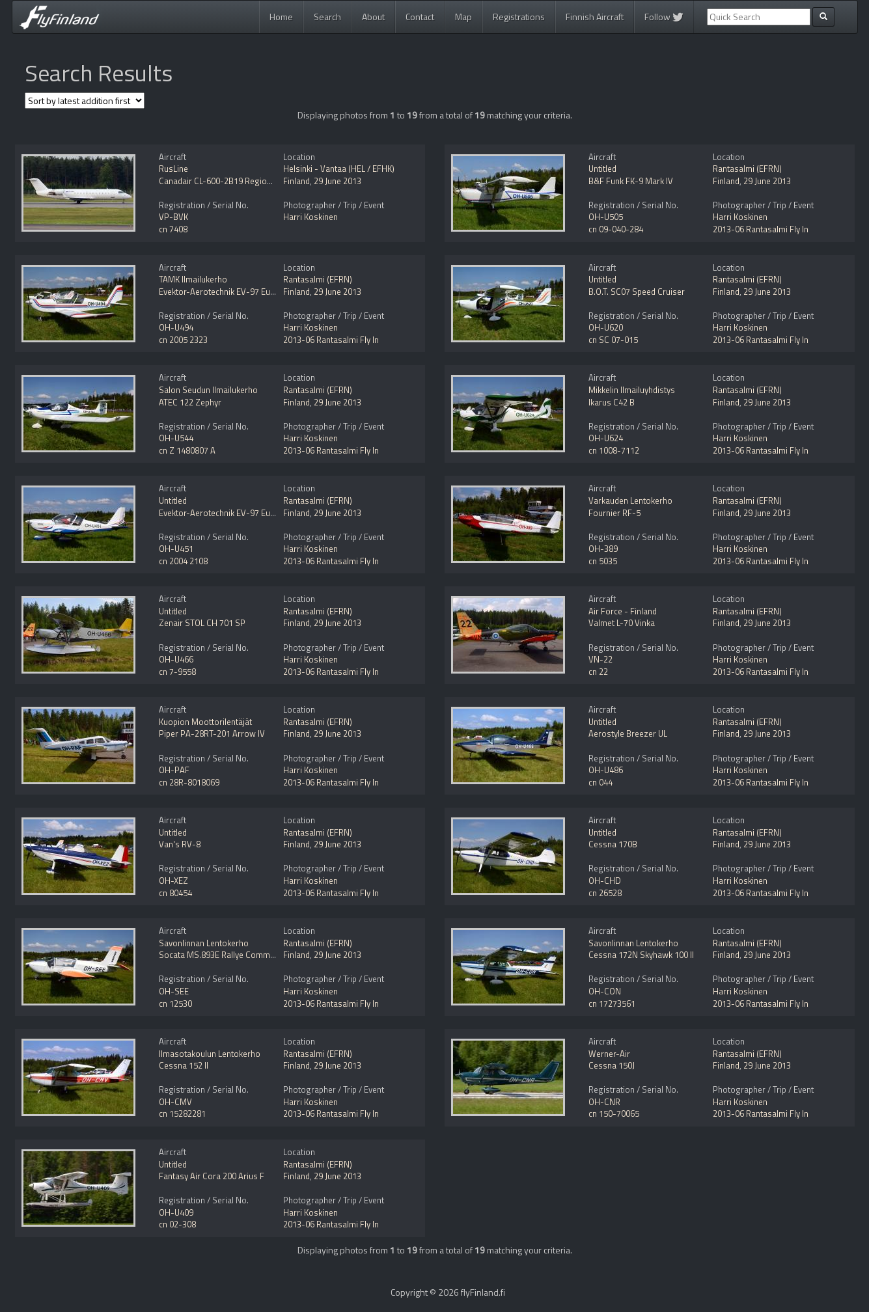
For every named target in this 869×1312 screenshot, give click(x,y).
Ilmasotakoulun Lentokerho (209, 1053)
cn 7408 (173, 229)
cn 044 (600, 782)
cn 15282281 (182, 1113)
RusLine (173, 168)
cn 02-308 (177, 1224)
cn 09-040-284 (615, 229)
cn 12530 (175, 1003)
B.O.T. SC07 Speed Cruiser (636, 291)
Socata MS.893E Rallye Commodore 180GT (238, 954)
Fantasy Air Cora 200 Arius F (211, 1175)
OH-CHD (604, 880)
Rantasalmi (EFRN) (747, 168)
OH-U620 (605, 327)
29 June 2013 (337, 180)
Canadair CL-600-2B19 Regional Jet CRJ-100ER (245, 180)
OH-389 (603, 548)
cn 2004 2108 (183, 560)
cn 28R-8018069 (189, 782)
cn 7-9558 (177, 671)
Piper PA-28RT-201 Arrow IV (212, 733)
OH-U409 (176, 1212)
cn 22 (598, 671)
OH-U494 (176, 327)
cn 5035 (602, 560)
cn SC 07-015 (613, 339)
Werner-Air (609, 1053)
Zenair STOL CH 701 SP (202, 622)
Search (327, 16)
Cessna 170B (612, 844)
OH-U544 (176, 437)
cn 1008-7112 (613, 450)
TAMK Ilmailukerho (193, 279)
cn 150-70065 (613, 1113)
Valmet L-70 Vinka (621, 622)
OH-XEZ (173, 880)
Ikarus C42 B (611, 402)
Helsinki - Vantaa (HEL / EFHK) (338, 168)
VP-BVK (173, 216)
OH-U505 (605, 216)
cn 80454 (175, 892)
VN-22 (600, 659)
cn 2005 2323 (183, 339)
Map (463, 16)
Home (281, 16)
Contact (420, 16)
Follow (663, 16)
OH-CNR (604, 1101)
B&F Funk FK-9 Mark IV (630, 180)
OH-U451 (176, 548)
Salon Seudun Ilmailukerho (208, 389)
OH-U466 (176, 659)
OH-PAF (174, 769)
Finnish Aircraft (595, 16)
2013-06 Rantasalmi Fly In (760, 229)
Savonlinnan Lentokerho (204, 943)
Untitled (602, 168)
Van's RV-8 (179, 844)
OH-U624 (605, 437)
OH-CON (604, 991)
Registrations (519, 16)
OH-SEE (174, 991)
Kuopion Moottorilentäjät (205, 721)
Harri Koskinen (310, 216)
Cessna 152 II (183, 1065)
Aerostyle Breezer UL (627, 733)
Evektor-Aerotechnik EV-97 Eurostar (226, 291)
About (373, 16)
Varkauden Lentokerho (630, 500)
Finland (296, 180)
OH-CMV (175, 1101)
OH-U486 (605, 769)
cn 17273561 (611, 1003)
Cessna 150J (611, 1065)
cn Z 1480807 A (187, 450)
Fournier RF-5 (614, 512)
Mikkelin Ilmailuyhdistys (631, 389)
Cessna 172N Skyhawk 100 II (641, 954)
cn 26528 (605, 892)
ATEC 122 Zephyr (190, 402)
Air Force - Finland (622, 611)
